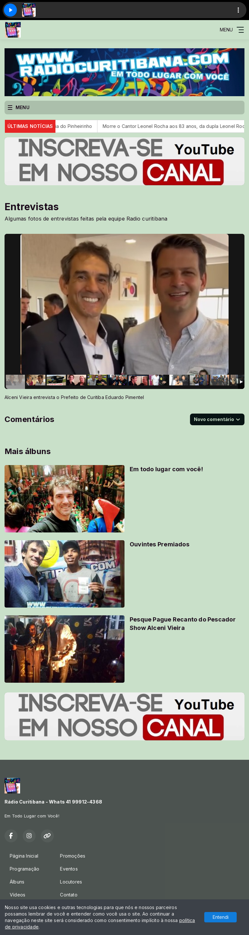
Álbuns (17, 881)
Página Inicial (24, 856)
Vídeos (17, 894)
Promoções (72, 856)
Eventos (68, 869)
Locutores (71, 881)
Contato (68, 894)
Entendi (221, 917)
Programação (24, 869)
